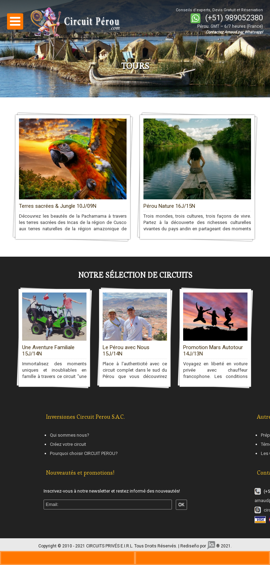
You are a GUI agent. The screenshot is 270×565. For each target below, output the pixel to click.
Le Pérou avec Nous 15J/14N (126, 350)
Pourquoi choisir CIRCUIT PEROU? (84, 453)
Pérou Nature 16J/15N (169, 206)
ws (202, 558)
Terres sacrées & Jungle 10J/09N (57, 206)
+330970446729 (67, 558)
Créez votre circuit (68, 444)
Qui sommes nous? (69, 435)
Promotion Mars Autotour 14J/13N (213, 350)
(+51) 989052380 (234, 17)
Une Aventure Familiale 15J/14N (48, 350)
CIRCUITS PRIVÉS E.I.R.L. (109, 546)
